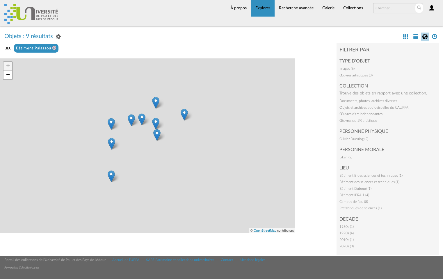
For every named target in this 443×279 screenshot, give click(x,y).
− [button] (8, 75)
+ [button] (8, 66)
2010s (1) (346, 240)
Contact (227, 260)
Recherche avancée (296, 8)
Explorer (262, 8)
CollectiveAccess (29, 267)
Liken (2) (345, 157)
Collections (353, 8)
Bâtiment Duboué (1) (355, 188)
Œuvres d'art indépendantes (360, 114)
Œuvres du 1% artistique (358, 120)
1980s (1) (346, 226)
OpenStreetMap (265, 230)
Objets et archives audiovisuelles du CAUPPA (373, 107)
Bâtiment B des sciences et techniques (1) (371, 175)
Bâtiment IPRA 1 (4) (354, 195)
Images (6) (347, 68)
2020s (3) (346, 246)
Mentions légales (252, 260)
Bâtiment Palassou (36, 48)
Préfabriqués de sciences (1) (360, 208)
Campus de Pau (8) (353, 201)
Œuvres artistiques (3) (356, 75)
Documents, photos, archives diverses (368, 101)
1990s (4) (346, 233)
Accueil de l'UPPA (125, 260)
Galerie (328, 8)
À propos (238, 8)
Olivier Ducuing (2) (353, 139)
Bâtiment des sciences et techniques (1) (369, 182)
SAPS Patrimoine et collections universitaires (180, 260)
